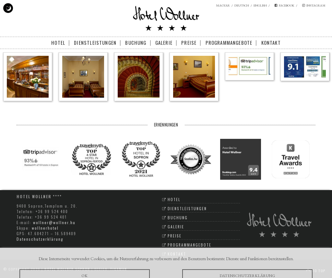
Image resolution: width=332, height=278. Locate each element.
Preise (188, 42)
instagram (314, 5)
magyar (223, 5)
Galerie (163, 42)
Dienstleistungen (95, 42)
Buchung (135, 42)
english (260, 5)
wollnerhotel (45, 228)
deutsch (241, 5)
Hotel (58, 42)
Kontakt (271, 42)
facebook (284, 5)
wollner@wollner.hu (54, 222)
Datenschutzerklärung (40, 239)
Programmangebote (229, 42)
